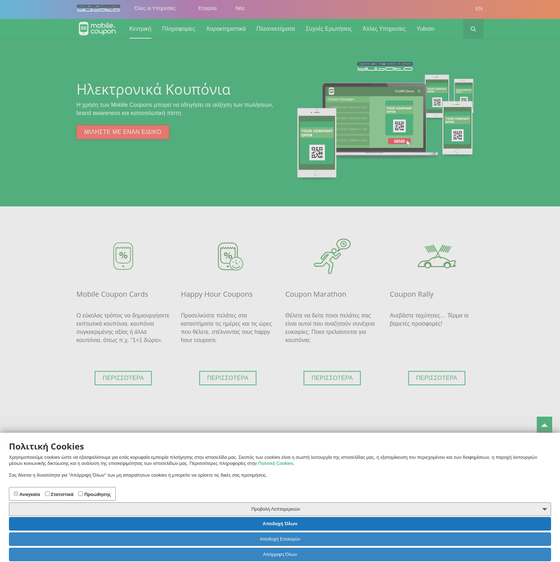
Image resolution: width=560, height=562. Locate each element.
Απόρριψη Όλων (280, 554)
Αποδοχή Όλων (279, 523)
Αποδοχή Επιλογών (280, 539)
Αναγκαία (27, 494)
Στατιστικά (59, 494)
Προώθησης (94, 494)
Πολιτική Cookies (275, 463)
